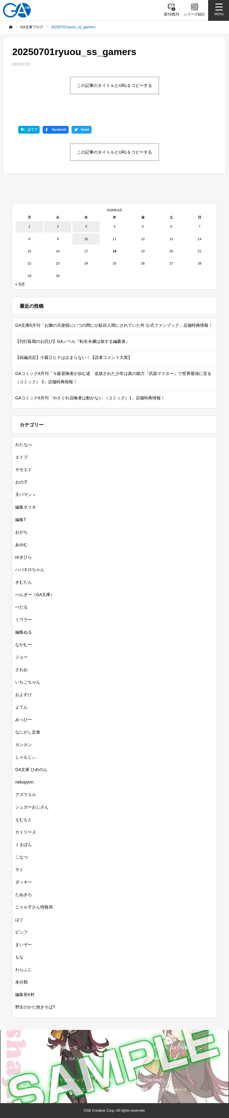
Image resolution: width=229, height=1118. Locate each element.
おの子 (21, 482)
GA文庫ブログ (143, 1047)
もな (19, 957)
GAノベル (78, 1058)
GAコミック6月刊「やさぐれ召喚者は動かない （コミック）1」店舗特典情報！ (90, 397)
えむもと (23, 819)
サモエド (23, 469)
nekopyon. (25, 782)
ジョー (21, 657)
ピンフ (21, 932)
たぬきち (23, 894)
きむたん (23, 582)
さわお (21, 669)
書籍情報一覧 (65, 1047)
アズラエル (25, 794)
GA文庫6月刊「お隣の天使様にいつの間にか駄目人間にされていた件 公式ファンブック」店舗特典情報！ (114, 325)
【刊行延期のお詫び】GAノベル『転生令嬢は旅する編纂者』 (72, 341)
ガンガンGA (148, 1058)
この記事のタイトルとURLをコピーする (114, 85)
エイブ (21, 457)
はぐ (19, 919)
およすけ (23, 694)
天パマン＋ (25, 494)
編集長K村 (25, 994)
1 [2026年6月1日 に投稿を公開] (29, 226)
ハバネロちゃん (29, 569)
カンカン (23, 744)
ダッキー (23, 882)
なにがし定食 (27, 732)
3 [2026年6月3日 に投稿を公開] (86, 226)
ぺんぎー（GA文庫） (35, 594)
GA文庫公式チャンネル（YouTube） (132, 1080)
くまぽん (23, 844)
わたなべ (23, 444)
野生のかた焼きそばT (35, 1007)
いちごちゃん (27, 682)
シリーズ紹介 (103, 1047)
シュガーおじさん (32, 807)
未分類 (21, 982)
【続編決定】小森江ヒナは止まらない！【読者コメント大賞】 (73, 357)
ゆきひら (23, 557)
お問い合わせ (174, 1089)
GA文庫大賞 (181, 1047)
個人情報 (140, 1089)
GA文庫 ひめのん (31, 769)
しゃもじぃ (25, 757)
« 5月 (20, 284)
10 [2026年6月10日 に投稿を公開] (86, 239)
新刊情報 (31, 1047)
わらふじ (23, 969)
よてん (21, 707)
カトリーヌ (25, 832)
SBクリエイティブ (66, 1080)
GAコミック (112, 1058)
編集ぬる (23, 632)
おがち (21, 532)
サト (19, 869)
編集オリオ (25, 507)
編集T (20, 519)
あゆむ (21, 544)
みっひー (23, 719)
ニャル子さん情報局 (34, 907)
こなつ (21, 857)
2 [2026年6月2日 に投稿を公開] (58, 226)
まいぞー (23, 944)
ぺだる (21, 607)
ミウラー (23, 619)
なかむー (23, 644)
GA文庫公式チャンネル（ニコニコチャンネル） (73, 1089)
